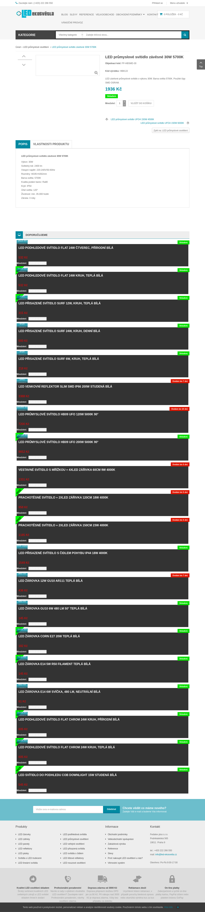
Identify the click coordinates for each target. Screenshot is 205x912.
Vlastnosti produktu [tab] (51, 144)
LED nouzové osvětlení (74, 863)
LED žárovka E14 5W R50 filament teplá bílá (54, 664)
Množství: (110, 103)
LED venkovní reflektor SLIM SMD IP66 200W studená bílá (65, 386)
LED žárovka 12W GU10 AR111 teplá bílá (50, 580)
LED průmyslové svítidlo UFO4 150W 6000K (162, 123)
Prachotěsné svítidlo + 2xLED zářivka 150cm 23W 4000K (63, 525)
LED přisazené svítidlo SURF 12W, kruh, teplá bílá (59, 303)
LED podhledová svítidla (75, 834)
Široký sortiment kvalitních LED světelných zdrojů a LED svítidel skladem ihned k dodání (33, 886)
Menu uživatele (177, 3)
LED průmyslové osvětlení (36, 47)
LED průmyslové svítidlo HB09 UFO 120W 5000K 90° (58, 414)
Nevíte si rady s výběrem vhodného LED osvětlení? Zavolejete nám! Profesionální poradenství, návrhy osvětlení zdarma (67, 888)
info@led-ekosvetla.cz (166, 854)
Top (201, 64)
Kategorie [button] (27, 35)
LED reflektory (25, 848)
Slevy (110, 853)
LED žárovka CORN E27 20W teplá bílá (49, 636)
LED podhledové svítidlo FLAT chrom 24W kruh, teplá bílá (66, 747)
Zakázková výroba (117, 844)
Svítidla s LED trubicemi (29, 858)
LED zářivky (24, 839)
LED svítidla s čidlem (73, 853)
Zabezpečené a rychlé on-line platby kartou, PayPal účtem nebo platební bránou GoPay (172, 886)
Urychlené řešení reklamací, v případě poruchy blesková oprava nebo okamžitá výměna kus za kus (137, 886)
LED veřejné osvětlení (73, 844)
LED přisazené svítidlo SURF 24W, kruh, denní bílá (59, 331)
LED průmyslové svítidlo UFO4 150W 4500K (132, 119)
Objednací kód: (113, 63)
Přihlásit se (157, 3)
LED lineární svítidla (28, 863)
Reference (113, 848)
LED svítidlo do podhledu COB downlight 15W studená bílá (67, 775)
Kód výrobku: (112, 71)
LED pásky (23, 853)
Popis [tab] (22, 144)
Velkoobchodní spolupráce (121, 839)
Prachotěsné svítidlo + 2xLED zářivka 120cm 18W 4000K (63, 497)
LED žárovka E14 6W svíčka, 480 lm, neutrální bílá (59, 691)
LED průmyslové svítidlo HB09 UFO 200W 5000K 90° (58, 442)
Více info (168, 907)
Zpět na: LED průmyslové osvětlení (171, 130)
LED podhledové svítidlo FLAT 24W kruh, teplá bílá (60, 275)
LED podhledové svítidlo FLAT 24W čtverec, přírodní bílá (65, 247)
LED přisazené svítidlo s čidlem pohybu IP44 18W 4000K (62, 553)
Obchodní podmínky (117, 834)
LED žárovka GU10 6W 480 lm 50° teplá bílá (52, 608)
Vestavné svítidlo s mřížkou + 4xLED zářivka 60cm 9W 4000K (66, 469)
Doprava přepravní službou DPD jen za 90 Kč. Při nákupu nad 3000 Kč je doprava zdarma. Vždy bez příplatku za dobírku (102, 888)
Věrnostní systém (116, 863)
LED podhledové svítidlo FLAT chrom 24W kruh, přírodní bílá (69, 719)
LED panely (23, 844)
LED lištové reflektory (73, 858)
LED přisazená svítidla (74, 848)
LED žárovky (24, 834)
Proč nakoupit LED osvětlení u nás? (125, 858)
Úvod (18, 47)
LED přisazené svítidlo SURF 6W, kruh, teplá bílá (58, 358)
